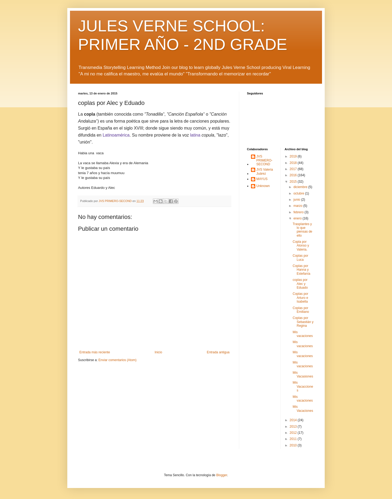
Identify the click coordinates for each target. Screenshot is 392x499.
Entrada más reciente (94, 352)
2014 (294, 420)
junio (297, 199)
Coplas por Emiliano (301, 310)
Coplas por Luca (300, 257)
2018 (294, 163)
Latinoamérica (116, 135)
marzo (298, 206)
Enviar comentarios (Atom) (117, 360)
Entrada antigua (218, 352)
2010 (294, 445)
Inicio (158, 352)
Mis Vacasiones (303, 374)
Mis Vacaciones (303, 408)
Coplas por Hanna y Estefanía (301, 270)
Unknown (263, 186)
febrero (298, 212)
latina (195, 135)
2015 (294, 182)
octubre (299, 193)
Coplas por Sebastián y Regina (303, 322)
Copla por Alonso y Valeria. (301, 245)
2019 (294, 156)
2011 (294, 439)
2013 (294, 426)
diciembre (300, 187)
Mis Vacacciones (303, 386)
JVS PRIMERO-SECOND (264, 160)
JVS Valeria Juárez (264, 171)
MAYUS (262, 179)
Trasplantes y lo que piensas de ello (302, 229)
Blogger (221, 475)
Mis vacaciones (303, 334)
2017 (294, 169)
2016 (294, 175)
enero (297, 218)
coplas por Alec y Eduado (300, 283)
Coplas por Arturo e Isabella (300, 297)
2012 (294, 433)
